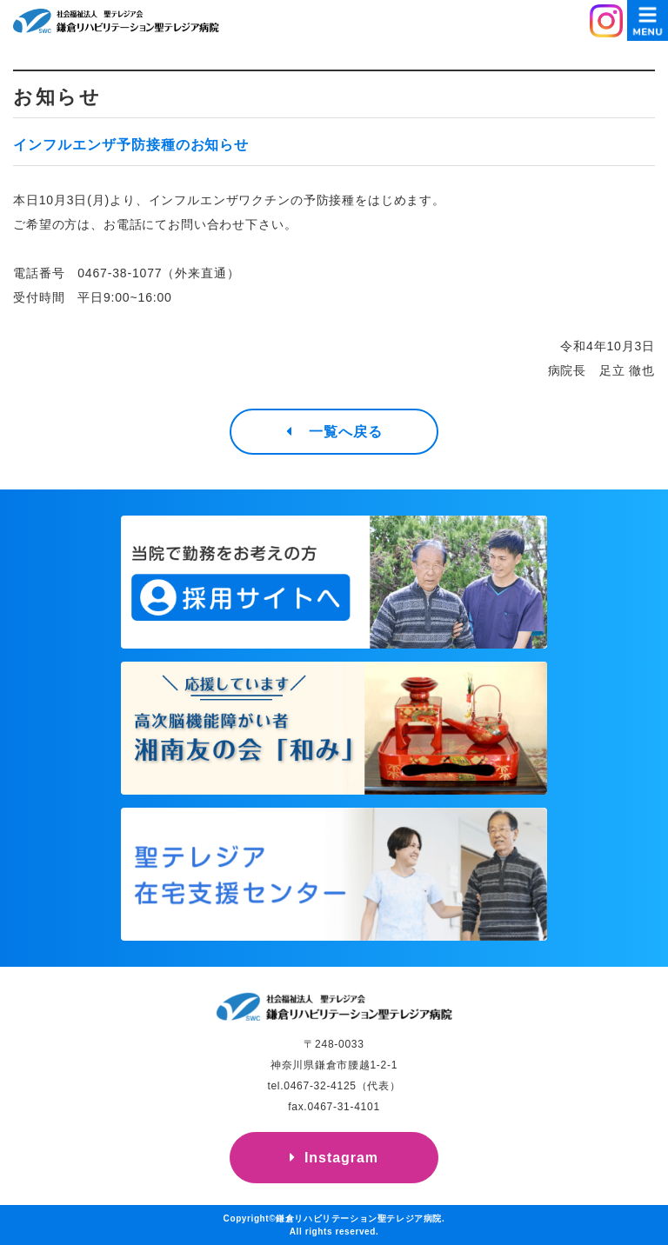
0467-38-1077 (119, 273)
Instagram (341, 1157)
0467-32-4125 (320, 1086)
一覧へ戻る (346, 431)
